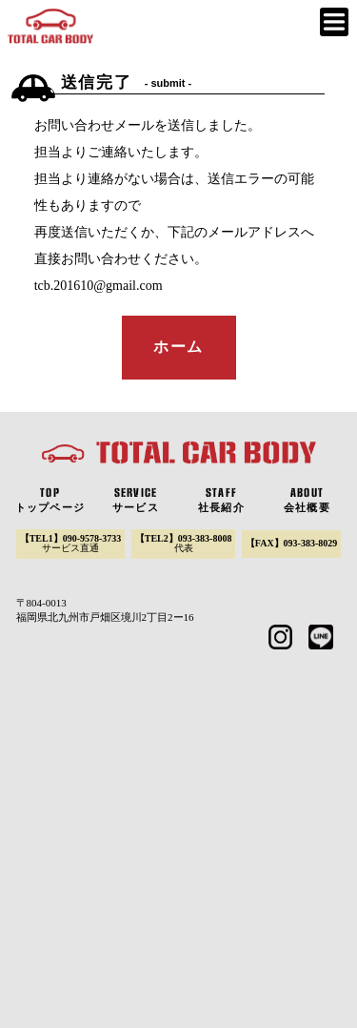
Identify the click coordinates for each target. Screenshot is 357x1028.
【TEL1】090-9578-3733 (71, 543)
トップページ (50, 499)
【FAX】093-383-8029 (291, 543)
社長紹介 (221, 499)
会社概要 (306, 499)
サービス (135, 499)
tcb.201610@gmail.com (98, 285)
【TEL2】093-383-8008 (183, 543)
